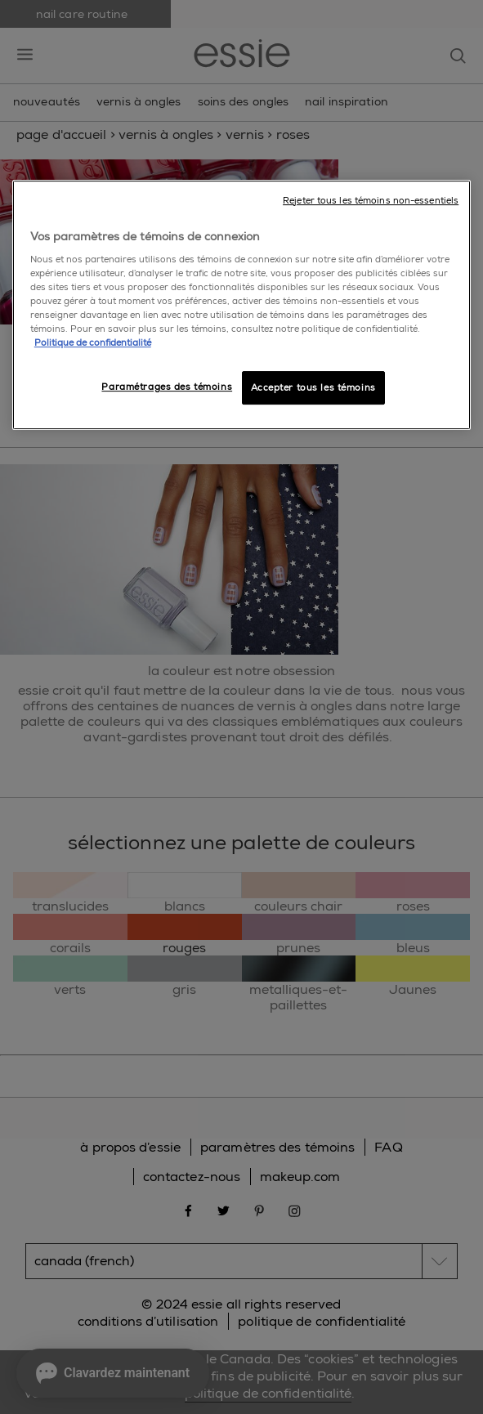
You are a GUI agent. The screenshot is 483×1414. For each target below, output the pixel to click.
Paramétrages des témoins (166, 387)
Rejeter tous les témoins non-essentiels (370, 200)
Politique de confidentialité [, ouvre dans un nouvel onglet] (92, 344)
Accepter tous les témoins (313, 388)
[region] (241, 305)
